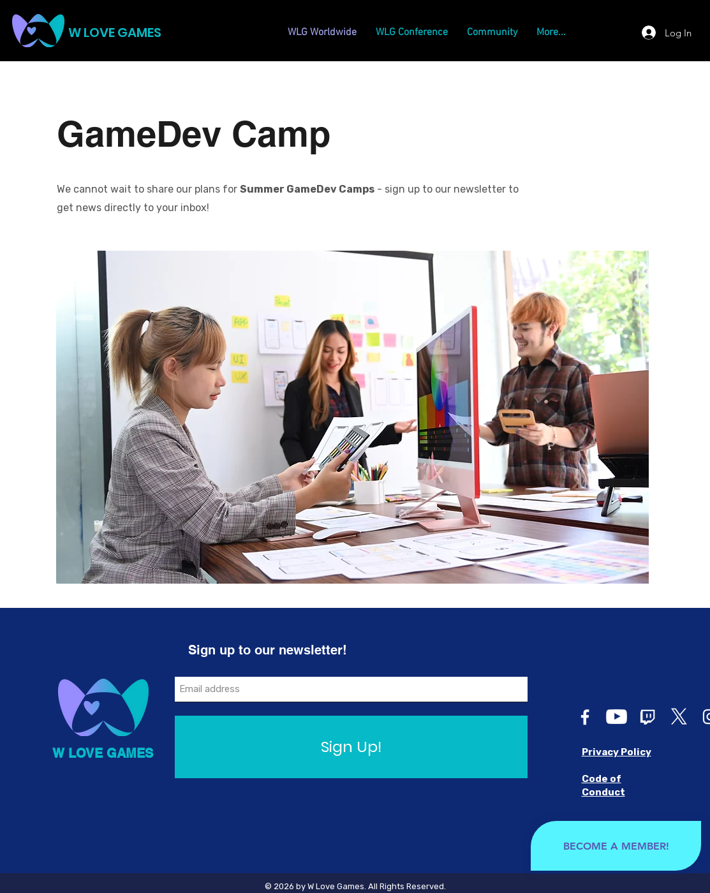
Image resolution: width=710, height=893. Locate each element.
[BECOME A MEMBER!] (616, 846)
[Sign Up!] (351, 747)
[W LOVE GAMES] (144, 32)
